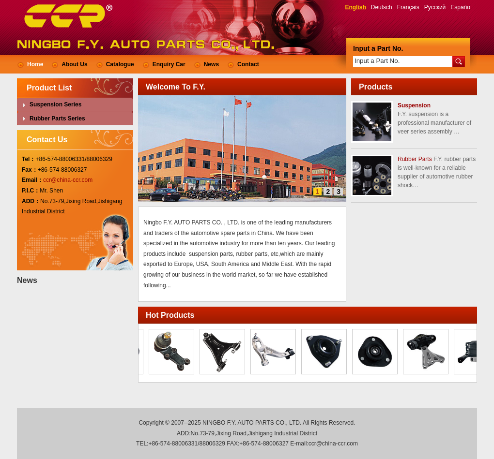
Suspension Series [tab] (50, 105)
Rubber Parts (415, 159)
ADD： (31, 201)
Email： (32, 180)
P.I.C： (31, 190)
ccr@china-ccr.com (68, 180)
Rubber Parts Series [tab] (52, 118)
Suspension (414, 105)
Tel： (28, 159)
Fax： (30, 169)
